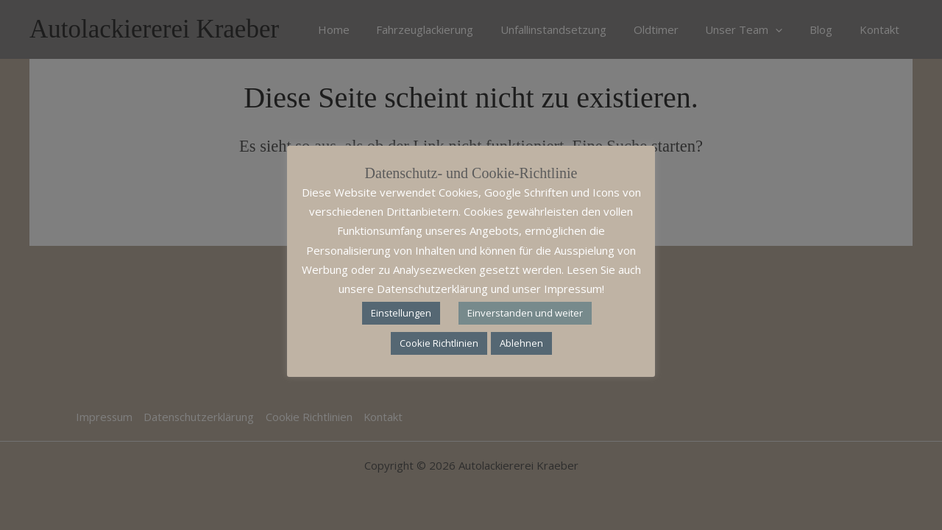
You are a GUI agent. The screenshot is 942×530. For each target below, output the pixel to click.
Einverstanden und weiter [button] (525, 312)
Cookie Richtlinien (439, 343)
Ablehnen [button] (521, 343)
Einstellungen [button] (401, 312)
